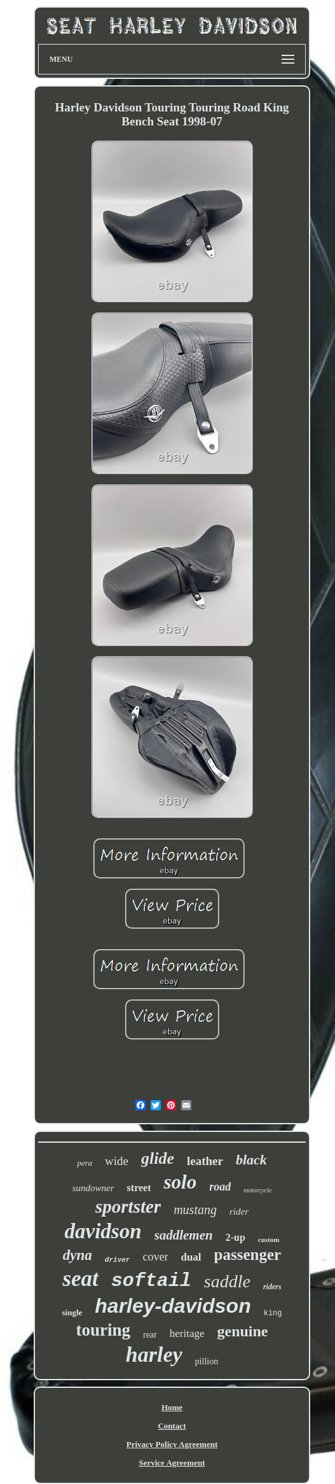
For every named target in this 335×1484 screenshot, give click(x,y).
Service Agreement (172, 1462)
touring (103, 1329)
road (220, 1186)
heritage (187, 1333)
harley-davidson (172, 1305)
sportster (128, 1206)
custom (269, 1239)
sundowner (93, 1188)
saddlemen (183, 1235)
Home (171, 1407)
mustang (195, 1210)
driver (117, 1260)
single (72, 1312)
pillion (207, 1361)
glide (157, 1158)
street (139, 1187)
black (251, 1160)
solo (179, 1182)
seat (80, 1278)
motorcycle (257, 1190)
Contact (172, 1426)
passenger (248, 1254)
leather (205, 1161)
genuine (242, 1331)
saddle (227, 1281)
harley (154, 1354)
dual (191, 1257)
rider (239, 1211)
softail (151, 1281)
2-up (235, 1237)
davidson (103, 1231)
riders (272, 1286)
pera (84, 1163)
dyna (77, 1255)
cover (155, 1256)
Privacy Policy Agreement (171, 1444)
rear (150, 1334)
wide (116, 1161)
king (273, 1313)
